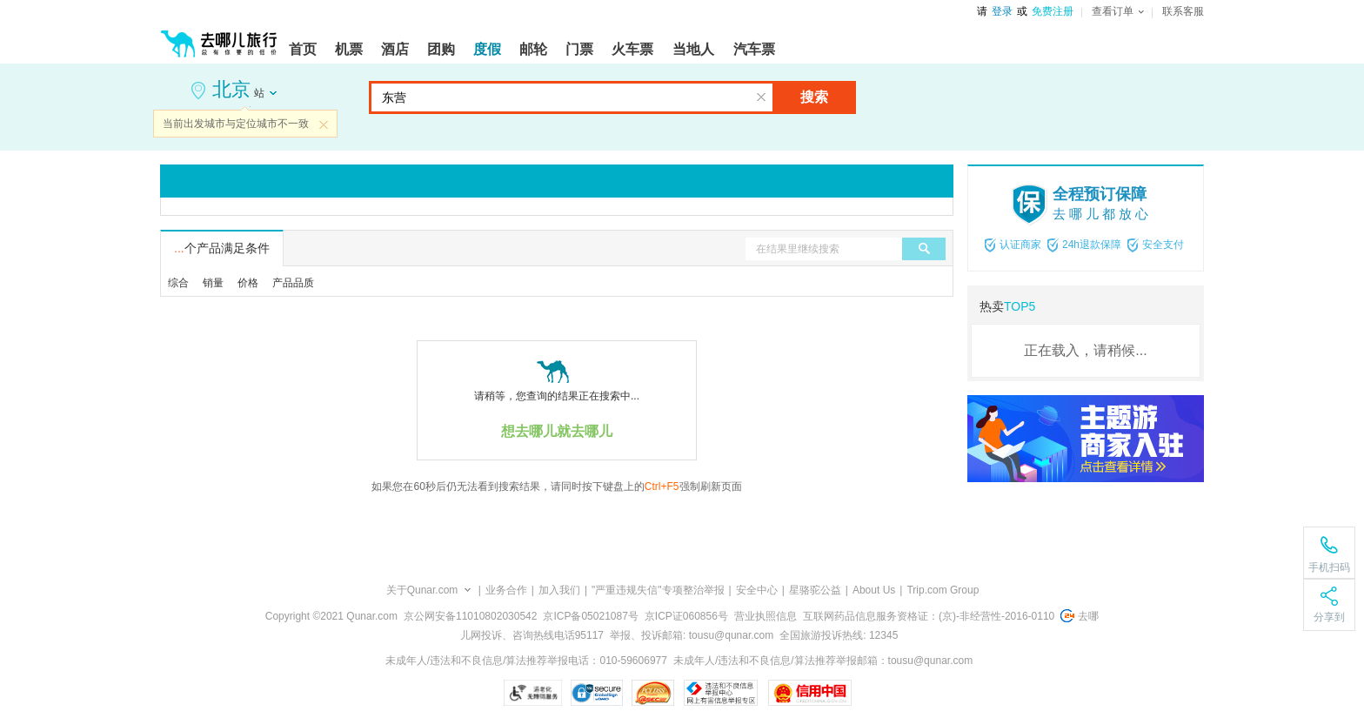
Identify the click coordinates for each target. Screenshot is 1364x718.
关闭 (323, 124)
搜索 (814, 97)
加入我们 (559, 590)
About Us (873, 590)
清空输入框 (761, 97)
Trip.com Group (942, 590)
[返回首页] (219, 36)
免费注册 (1052, 11)
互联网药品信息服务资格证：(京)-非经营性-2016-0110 (928, 616)
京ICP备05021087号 (590, 616)
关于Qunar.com (422, 590)
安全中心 (757, 590)
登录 (1002, 11)
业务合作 (506, 590)
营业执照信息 (765, 616)
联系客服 (1183, 11)
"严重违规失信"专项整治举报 (658, 590)
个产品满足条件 (222, 248)
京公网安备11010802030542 (470, 616)
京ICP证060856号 (686, 616)
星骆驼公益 (815, 590)
